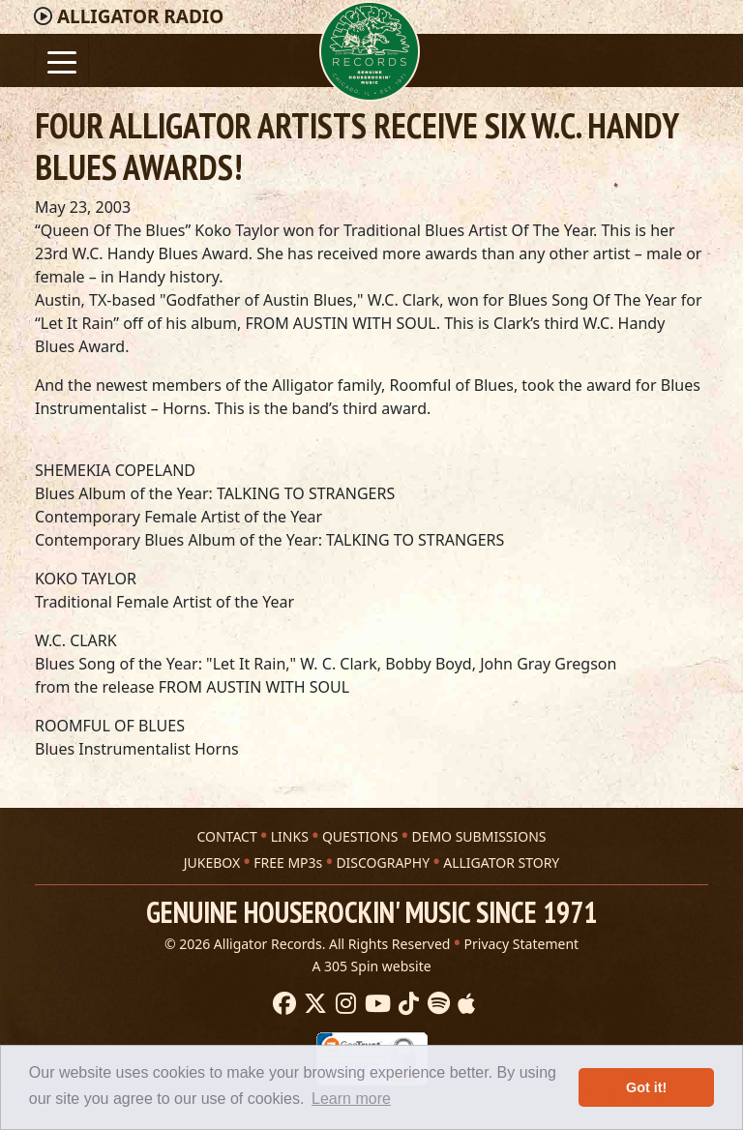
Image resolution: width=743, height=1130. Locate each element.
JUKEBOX (212, 862)
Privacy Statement (522, 944)
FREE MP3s (287, 862)
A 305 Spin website (371, 966)
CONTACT (226, 836)
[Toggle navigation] (62, 60)
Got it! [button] (646, 1087)
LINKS (290, 836)
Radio (140, 16)
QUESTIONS (360, 836)
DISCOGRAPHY (383, 862)
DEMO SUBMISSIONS (478, 836)
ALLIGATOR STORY (501, 862)
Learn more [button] (351, 1098)
